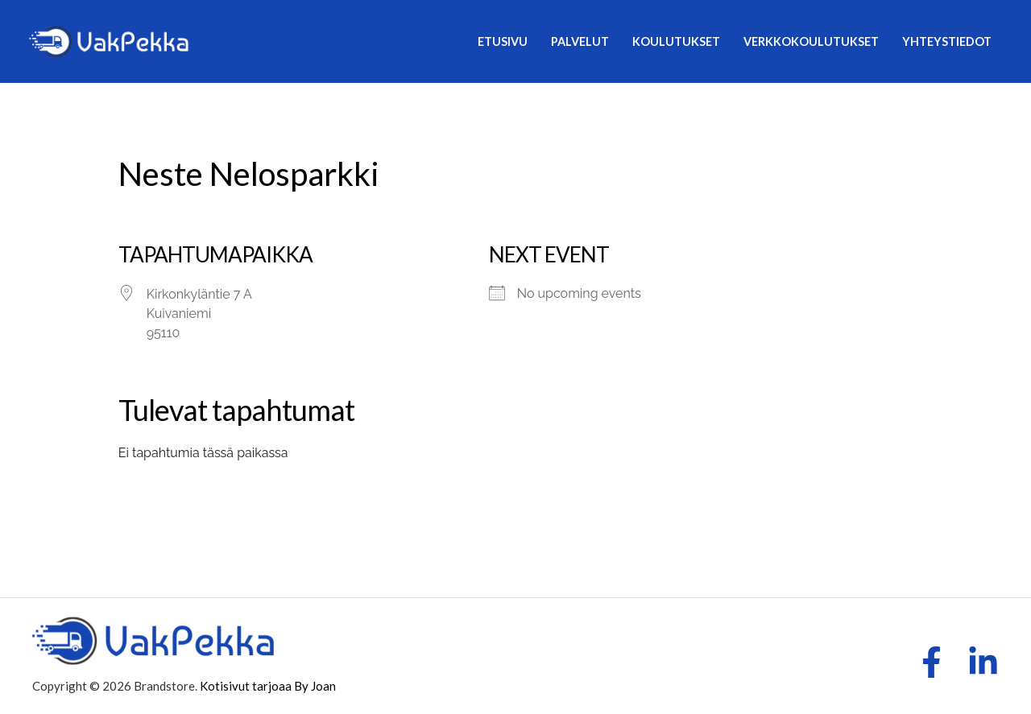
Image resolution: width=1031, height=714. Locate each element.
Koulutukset (676, 41)
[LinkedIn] (983, 662)
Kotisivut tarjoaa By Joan (268, 686)
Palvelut (580, 41)
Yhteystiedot (947, 41)
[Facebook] (931, 662)
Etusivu (503, 41)
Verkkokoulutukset (811, 41)
